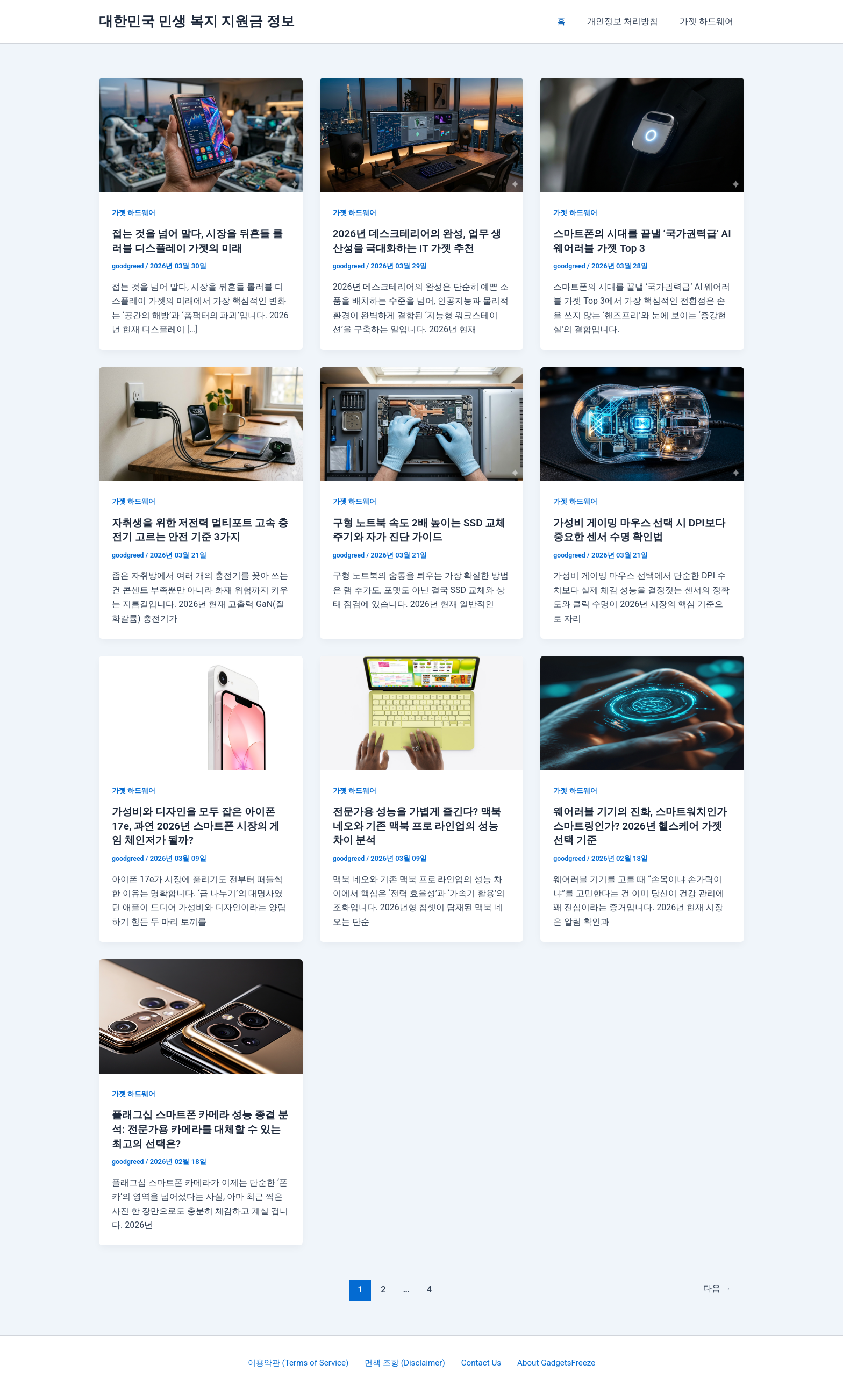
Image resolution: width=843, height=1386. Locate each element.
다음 (715, 1286)
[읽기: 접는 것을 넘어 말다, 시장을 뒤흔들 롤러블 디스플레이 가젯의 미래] (201, 135)
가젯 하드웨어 (708, 21)
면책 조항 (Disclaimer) (408, 1359)
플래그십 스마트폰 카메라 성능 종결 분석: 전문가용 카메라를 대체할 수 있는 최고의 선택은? (200, 1126)
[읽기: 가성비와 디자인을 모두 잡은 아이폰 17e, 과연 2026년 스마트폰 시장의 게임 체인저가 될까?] (201, 711)
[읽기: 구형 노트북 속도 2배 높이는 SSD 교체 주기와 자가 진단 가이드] (422, 423)
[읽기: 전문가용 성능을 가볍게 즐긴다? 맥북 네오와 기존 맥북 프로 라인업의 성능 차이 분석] (422, 711)
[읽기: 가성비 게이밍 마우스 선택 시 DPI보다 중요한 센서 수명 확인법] (642, 423)
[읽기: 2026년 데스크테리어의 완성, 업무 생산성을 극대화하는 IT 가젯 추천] (422, 135)
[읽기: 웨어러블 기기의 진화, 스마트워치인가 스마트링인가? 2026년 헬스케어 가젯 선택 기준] (642, 711)
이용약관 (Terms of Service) (304, 1359)
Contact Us (481, 1359)
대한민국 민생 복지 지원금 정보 (197, 21)
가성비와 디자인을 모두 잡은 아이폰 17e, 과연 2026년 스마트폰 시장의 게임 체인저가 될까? (200, 823)
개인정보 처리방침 (629, 21)
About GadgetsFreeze (551, 1359)
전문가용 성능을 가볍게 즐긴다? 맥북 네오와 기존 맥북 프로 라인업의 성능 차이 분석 (421, 823)
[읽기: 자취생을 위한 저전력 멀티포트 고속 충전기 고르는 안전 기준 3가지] (201, 423)
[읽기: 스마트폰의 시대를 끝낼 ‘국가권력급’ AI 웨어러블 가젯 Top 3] (642, 135)
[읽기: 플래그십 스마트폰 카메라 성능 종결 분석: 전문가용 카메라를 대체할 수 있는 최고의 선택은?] (201, 1013)
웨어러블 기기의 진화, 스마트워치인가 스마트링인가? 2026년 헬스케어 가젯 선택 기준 (639, 823)
